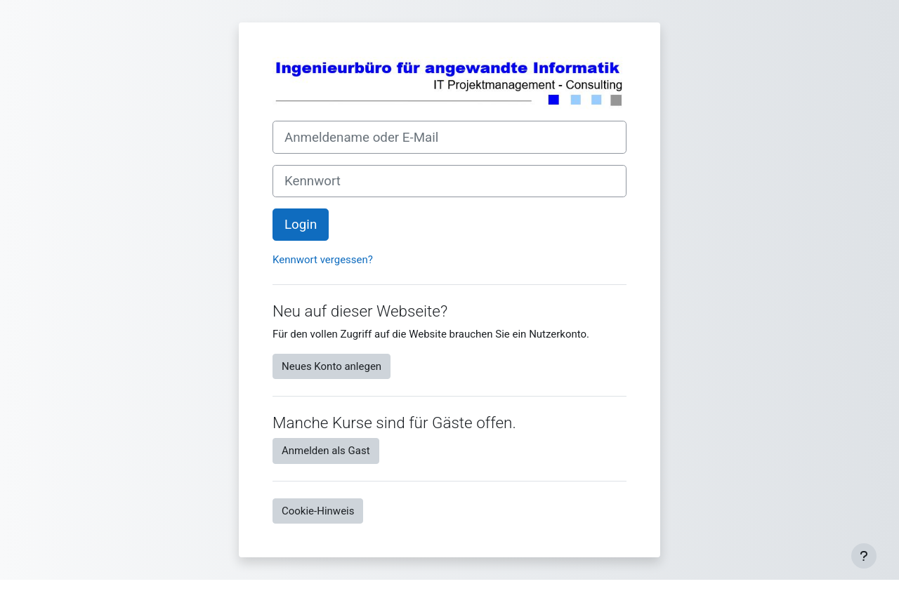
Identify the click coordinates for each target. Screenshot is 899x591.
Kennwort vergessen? (323, 259)
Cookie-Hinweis (318, 511)
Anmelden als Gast (326, 450)
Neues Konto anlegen (331, 366)
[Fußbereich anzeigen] (864, 556)
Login (300, 224)
